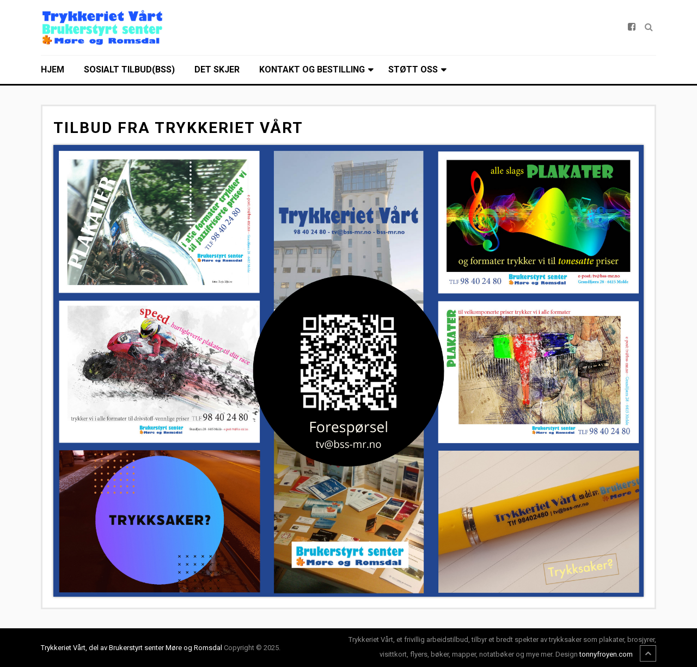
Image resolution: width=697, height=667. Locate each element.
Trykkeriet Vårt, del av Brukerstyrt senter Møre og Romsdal (131, 648)
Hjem (52, 69)
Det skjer (217, 69)
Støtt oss (413, 69)
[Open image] (348, 371)
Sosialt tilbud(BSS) (129, 69)
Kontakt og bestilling (312, 69)
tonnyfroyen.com (606, 654)
